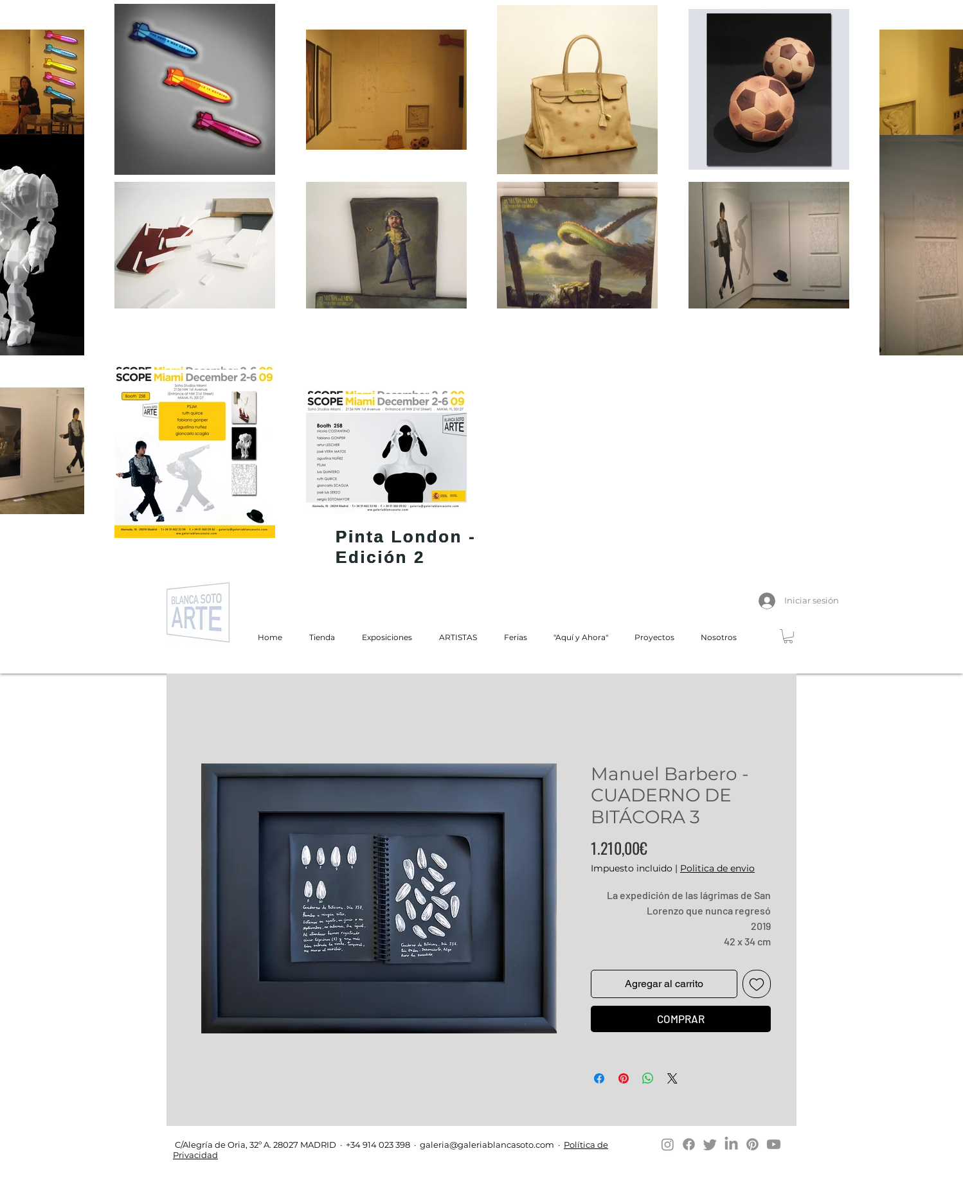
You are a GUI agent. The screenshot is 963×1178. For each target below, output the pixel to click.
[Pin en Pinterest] (623, 1078)
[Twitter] (710, 1144)
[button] (788, 636)
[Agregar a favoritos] (756, 984)
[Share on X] (672, 1078)
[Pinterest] (752, 1144)
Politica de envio (717, 868)
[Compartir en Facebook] (599, 1078)
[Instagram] (668, 1144)
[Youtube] (774, 1144)
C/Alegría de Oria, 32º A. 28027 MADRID (254, 1144)
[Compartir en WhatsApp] (648, 1078)
